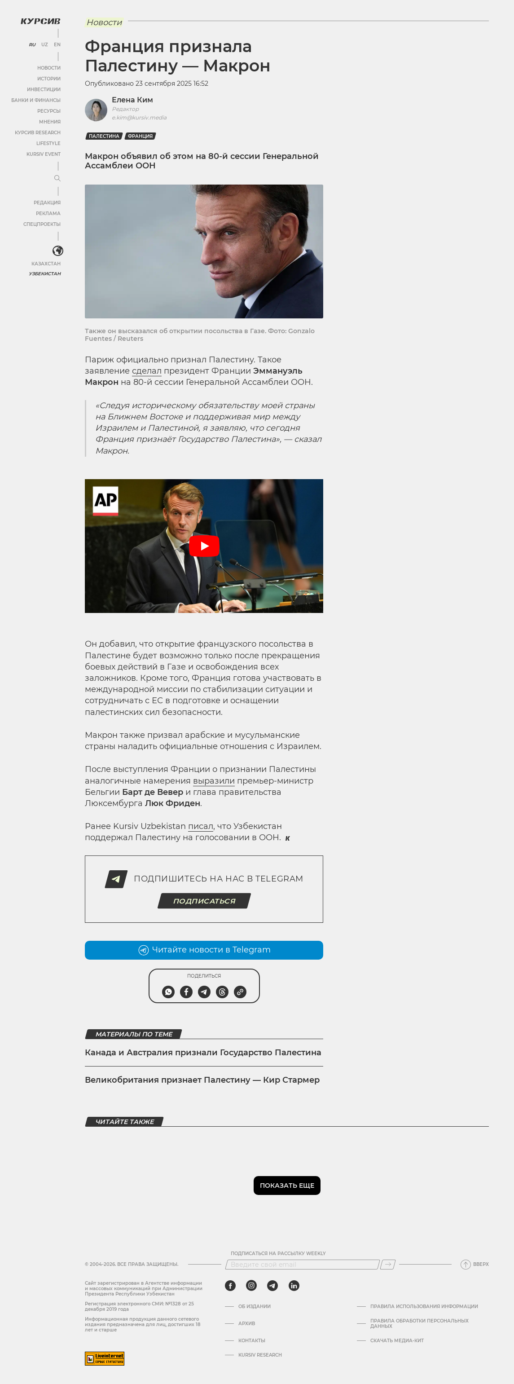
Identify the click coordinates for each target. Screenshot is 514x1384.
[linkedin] (293, 1285)
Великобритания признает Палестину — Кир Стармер (202, 1080)
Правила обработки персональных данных (419, 1323)
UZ (44, 45)
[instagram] (251, 1285)
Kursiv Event (43, 154)
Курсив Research (38, 133)
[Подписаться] (388, 1264)
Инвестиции (44, 90)
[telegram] (272, 1285)
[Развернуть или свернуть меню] (57, 178)
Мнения (50, 122)
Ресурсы (49, 111)
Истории (49, 79)
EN (57, 45)
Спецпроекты (42, 224)
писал (200, 826)
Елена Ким (132, 100)
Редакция (47, 203)
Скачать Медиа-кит (397, 1341)
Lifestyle (48, 143)
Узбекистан (45, 274)
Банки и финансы (36, 100)
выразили (214, 781)
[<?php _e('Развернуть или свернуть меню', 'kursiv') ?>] (58, 251)
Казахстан (46, 264)
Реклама (48, 213)
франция (140, 136)
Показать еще (287, 1185)
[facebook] (230, 1285)
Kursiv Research (260, 1355)
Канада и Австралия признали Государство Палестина (203, 1053)
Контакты (251, 1341)
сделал (147, 371)
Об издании (254, 1306)
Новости (49, 68)
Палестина (104, 136)
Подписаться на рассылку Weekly (278, 1253)
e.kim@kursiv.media (139, 117)
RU (32, 45)
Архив (246, 1324)
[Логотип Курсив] (40, 21)
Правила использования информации (424, 1306)
